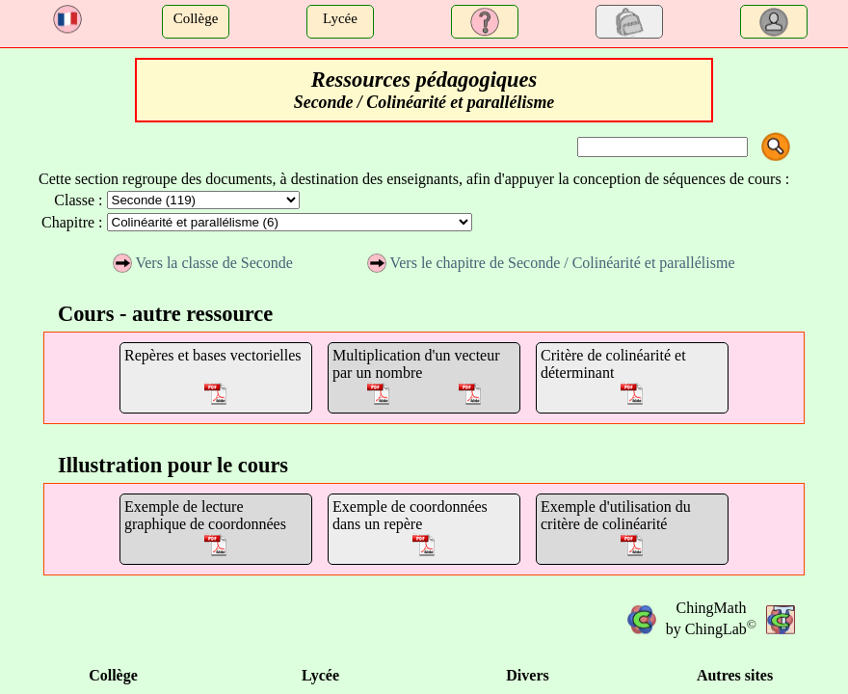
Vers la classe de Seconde (203, 262)
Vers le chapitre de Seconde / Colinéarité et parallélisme (550, 262)
